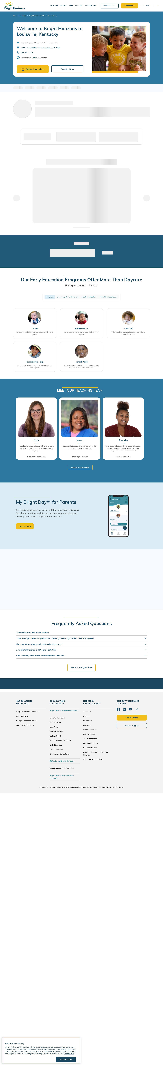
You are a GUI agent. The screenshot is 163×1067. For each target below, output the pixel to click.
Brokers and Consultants (60, 754)
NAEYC (35, 58)
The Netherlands (90, 739)
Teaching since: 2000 (80, 457)
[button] (58, 5)
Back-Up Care (55, 722)
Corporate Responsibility (93, 759)
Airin (36, 440)
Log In (146, 5)
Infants (34, 328)
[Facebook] (118, 709)
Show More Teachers (80, 467)
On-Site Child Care (57, 718)
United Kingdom (89, 734)
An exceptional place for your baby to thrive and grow (35, 333)
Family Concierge (56, 731)
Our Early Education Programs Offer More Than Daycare (81, 279)
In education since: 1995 (36, 457)
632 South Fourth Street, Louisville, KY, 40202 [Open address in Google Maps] (40, 48)
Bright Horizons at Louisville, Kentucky (43, 16)
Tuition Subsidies (56, 749)
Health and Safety (89, 297)
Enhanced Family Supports (60, 740)
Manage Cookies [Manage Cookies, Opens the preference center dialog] (66, 1059)
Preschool (128, 328)
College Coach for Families (26, 720)
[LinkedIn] (124, 709)
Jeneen (80, 440)
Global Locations (90, 730)
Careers (86, 716)
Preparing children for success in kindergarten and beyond (34, 366)
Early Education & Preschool (27, 711)
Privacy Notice (84, 787)
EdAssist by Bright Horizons (62, 761)
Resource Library (90, 748)
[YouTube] (130, 709)
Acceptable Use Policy (108, 787)
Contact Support (131, 725)
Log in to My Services (25, 725)
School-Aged (81, 361)
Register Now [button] (67, 69)
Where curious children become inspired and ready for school (128, 333)
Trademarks (120, 787)
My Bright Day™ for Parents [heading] (46, 502)
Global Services (56, 745)
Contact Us (129, 6)
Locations (87, 725)
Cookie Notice (95, 787)
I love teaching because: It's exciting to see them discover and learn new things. (80, 447)
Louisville (22, 16)
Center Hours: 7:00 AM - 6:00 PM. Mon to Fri (38, 43)
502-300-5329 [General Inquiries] (26, 53)
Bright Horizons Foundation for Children (95, 753)
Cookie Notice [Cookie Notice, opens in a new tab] (69, 1054)
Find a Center (109, 6)
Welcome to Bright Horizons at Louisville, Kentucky (50, 31)
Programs (50, 297)
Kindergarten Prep (35, 361)
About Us (87, 711)
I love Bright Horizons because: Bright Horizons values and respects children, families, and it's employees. (36, 448)
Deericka (123, 440)
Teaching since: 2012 (123, 457)
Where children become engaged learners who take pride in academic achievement (81, 366)
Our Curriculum (22, 716)
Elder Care (54, 727)
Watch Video (25, 526)
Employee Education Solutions (62, 768)
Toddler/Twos (81, 328)
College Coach (55, 736)
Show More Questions (81, 667)
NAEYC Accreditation (108, 297)
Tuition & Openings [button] (32, 69)
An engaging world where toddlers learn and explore (81, 333)
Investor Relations (90, 743)
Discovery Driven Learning (67, 297)
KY (14, 16)
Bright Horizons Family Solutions (64, 710)
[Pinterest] (136, 709)
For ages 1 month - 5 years (81, 285)
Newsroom (87, 720)
